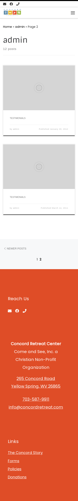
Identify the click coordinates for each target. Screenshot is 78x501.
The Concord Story (25, 452)
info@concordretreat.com (36, 407)
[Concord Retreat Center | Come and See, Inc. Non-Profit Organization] (12, 13)
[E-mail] (4, 4)
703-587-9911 (35, 399)
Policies (14, 469)
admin (20, 27)
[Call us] (17, 4)
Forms (13, 460)
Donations (17, 477)
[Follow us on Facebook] (11, 4)
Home (7, 27)
